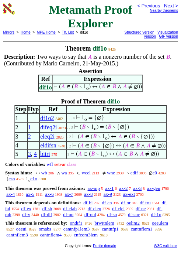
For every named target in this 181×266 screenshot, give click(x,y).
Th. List (68, 32)
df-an (107, 202)
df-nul (90, 214)
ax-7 (69, 194)
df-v (26, 214)
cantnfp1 (110, 229)
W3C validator (165, 246)
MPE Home (46, 32)
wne (111, 172)
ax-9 (108, 194)
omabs (45, 229)
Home (26, 32)
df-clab (70, 208)
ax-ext (129, 194)
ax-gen (153, 188)
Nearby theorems (164, 10)
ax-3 (137, 188)
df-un (68, 214)
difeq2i (48, 127)
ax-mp (94, 188)
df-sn (112, 214)
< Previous (148, 5)
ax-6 (49, 194)
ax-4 (10, 194)
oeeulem (160, 223)
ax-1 (109, 188)
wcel (86, 172)
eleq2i (47, 136)
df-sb (47, 208)
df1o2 (47, 118)
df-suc (134, 214)
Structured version (139, 32)
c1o (33, 178)
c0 (155, 172)
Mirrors (8, 32)
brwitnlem (104, 223)
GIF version (168, 36)
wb (44, 172)
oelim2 (133, 223)
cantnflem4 (51, 235)
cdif (134, 172)
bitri (45, 154)
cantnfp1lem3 (76, 229)
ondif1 (76, 223)
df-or (125, 202)
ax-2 (123, 188)
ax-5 (30, 194)
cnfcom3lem (86, 235)
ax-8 (88, 194)
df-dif (46, 214)
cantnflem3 (17, 235)
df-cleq (94, 208)
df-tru (145, 202)
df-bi (88, 202)
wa (64, 172)
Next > (171, 5)
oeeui (21, 229)
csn (11, 178)
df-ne (141, 208)
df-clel (118, 208)
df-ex (26, 208)
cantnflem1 (141, 229)
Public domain (104, 246)
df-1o (156, 214)
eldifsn (48, 145)
